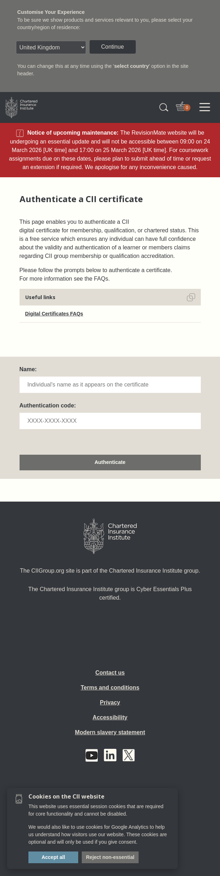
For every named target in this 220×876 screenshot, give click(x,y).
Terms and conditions (110, 688)
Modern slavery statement (110, 732)
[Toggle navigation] (204, 107)
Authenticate (110, 462)
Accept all (53, 857)
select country (131, 66)
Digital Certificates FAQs (54, 314)
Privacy (110, 702)
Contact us (110, 673)
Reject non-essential (110, 857)
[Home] (110, 536)
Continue (112, 47)
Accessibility (110, 717)
